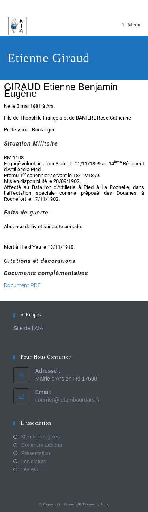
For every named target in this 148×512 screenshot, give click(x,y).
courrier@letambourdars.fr (67, 400)
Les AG (29, 469)
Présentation (35, 453)
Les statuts (33, 461)
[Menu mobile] (131, 25)
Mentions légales (40, 437)
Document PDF (22, 285)
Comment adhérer (42, 445)
